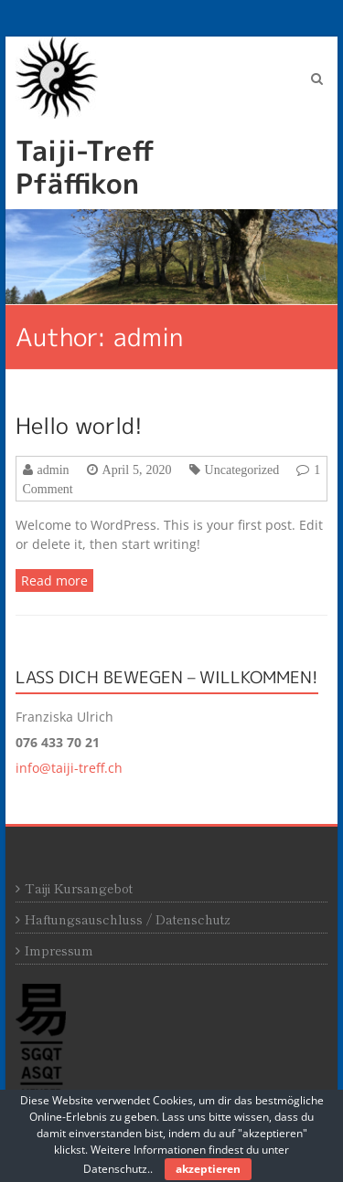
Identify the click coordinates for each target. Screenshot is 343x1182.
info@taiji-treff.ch (69, 767)
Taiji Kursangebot (79, 888)
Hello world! (79, 425)
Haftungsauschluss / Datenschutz (127, 919)
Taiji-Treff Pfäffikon (85, 167)
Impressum (59, 950)
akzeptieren (208, 1169)
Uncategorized (242, 469)
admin (54, 469)
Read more (54, 580)
